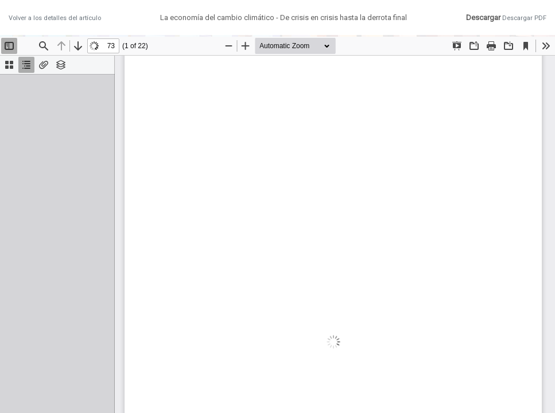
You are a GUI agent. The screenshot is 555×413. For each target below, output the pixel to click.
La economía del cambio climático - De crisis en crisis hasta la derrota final (283, 17)
